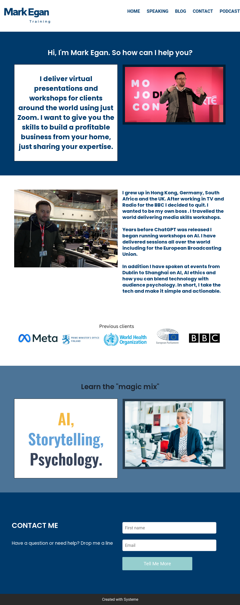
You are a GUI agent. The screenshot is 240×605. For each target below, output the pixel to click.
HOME (133, 11)
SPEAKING (157, 11)
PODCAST (230, 11)
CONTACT (203, 11)
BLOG (180, 11)
